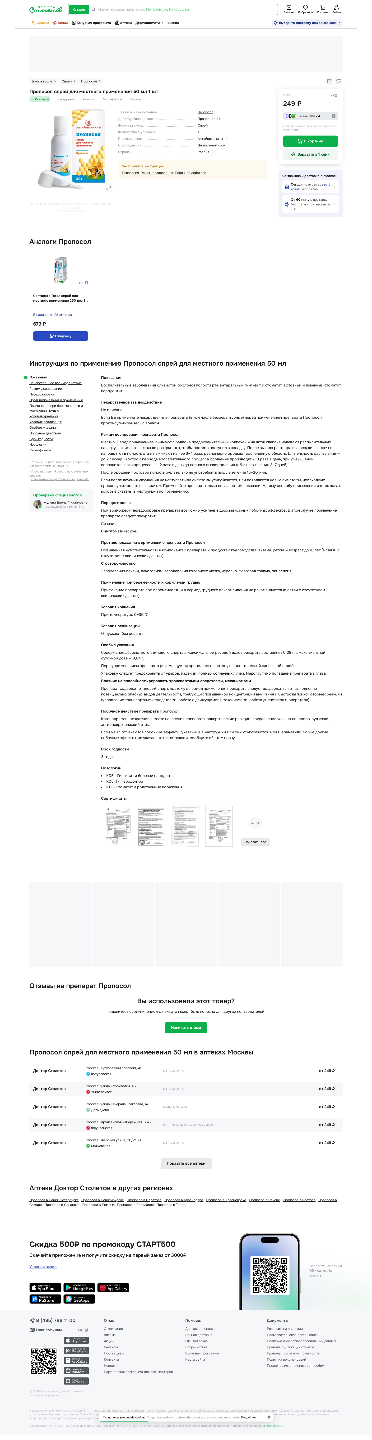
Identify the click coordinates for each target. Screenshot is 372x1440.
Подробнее (248, 1417)
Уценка (173, 23)
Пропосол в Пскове (264, 1200)
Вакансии (111, 1347)
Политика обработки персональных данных (301, 1341)
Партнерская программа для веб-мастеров (138, 1372)
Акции (60, 22)
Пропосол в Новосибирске (102, 1200)
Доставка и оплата (200, 1328)
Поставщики (114, 1353)
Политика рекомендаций (286, 1359)
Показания (130, 173)
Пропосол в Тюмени (98, 1205)
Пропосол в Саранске (62, 1205)
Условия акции (43, 1266)
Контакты (111, 1359)
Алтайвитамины (210, 138)
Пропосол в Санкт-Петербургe (54, 1200)
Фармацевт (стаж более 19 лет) (65, 507)
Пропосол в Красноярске (226, 1200)
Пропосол (205, 112)
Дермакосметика (149, 23)
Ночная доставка (198, 1335)
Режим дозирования (157, 173)
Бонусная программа (91, 22)
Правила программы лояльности (293, 1353)
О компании (113, 1328)
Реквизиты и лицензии (285, 1328)
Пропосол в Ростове (299, 1200)
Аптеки (123, 22)
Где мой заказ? (197, 1341)
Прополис (205, 119)
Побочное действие (190, 173)
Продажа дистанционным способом (295, 1365)
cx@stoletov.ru (274, 1426)
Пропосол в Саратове (144, 1200)
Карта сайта (195, 1359)
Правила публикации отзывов (291, 1347)
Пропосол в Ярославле (135, 1205)
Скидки (40, 22)
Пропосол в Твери (171, 1205)
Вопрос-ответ (196, 1347)
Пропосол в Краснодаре (183, 1200)
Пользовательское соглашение (292, 1335)
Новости (110, 1365)
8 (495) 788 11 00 (55, 1320)
